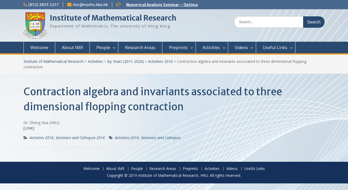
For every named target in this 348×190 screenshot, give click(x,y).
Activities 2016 (160, 61)
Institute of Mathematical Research (113, 18)
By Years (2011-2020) (125, 61)
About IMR (72, 47)
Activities (211, 47)
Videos (241, 47)
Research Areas (140, 47)
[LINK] (28, 128)
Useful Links (275, 47)
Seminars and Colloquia (161, 137)
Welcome (39, 47)
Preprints (178, 47)
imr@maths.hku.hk (90, 4)
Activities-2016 (127, 137)
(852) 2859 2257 (43, 4)
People (103, 47)
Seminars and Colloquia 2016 (80, 137)
